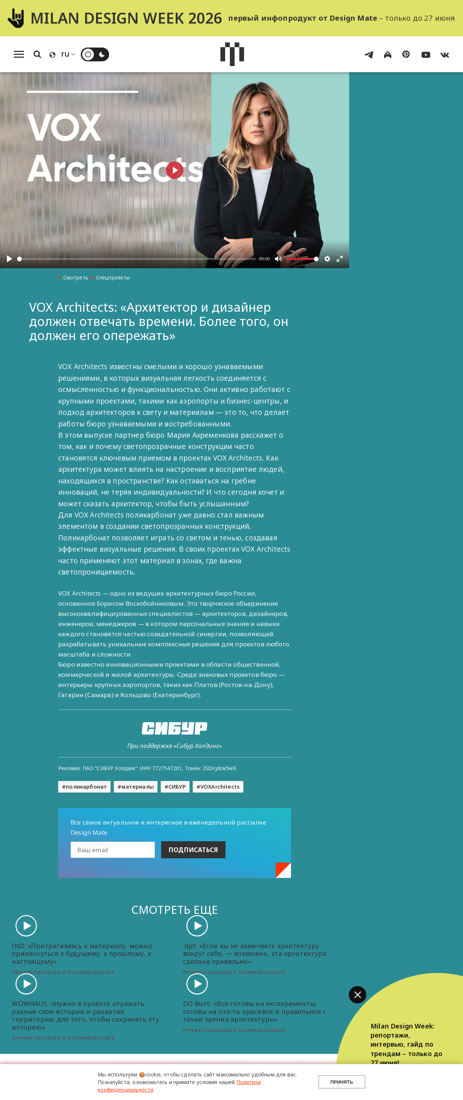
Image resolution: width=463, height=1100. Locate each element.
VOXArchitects (220, 786)
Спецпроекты (113, 277)
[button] (357, 994)
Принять (342, 1082)
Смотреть (75, 277)
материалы (137, 786)
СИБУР (177, 786)
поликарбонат (86, 786)
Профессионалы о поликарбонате (63, 972)
